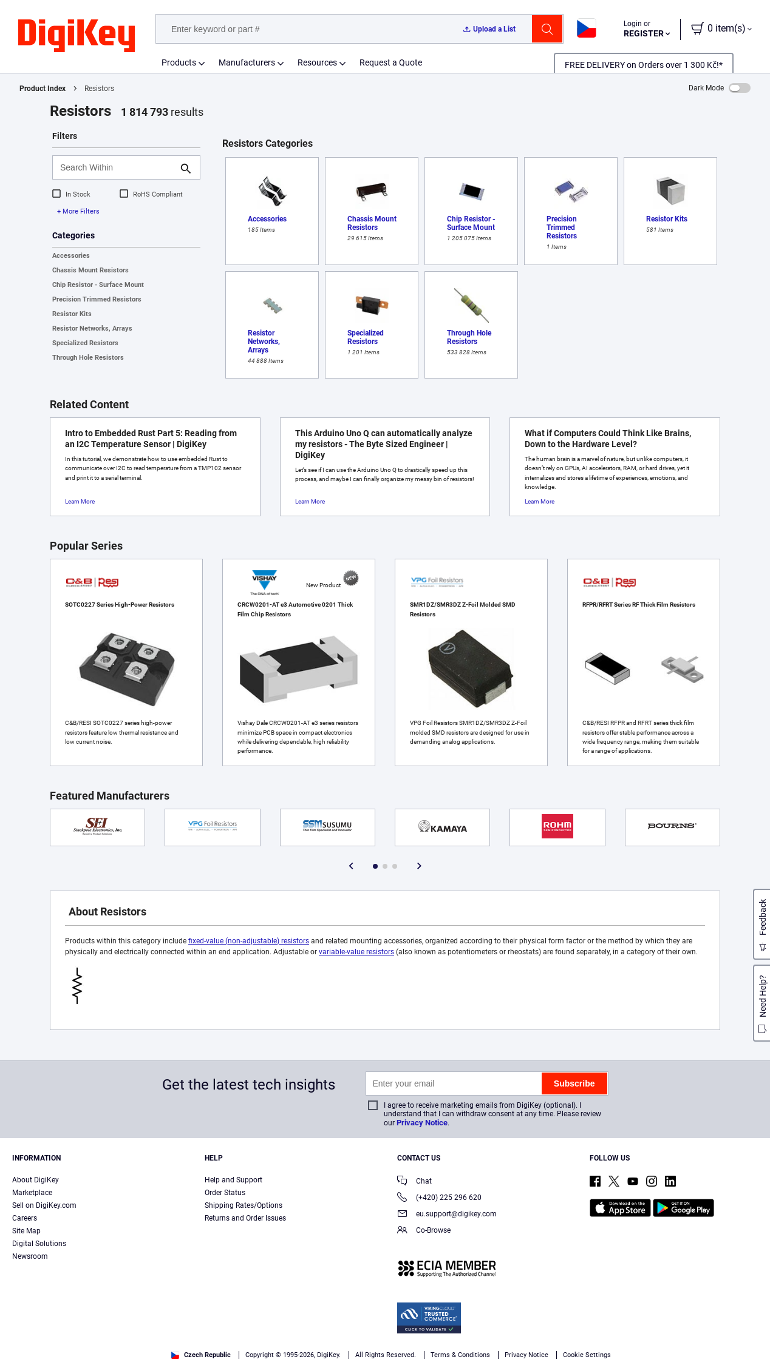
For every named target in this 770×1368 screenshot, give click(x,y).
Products (179, 62)
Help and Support (233, 1180)
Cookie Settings (587, 1355)
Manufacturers (247, 62)
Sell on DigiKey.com (44, 1205)
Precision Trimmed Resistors (96, 299)
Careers (24, 1218)
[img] (76, 36)
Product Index (42, 88)
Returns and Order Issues (245, 1218)
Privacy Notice (422, 1122)
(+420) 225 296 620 (439, 1198)
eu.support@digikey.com (447, 1215)
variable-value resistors (356, 952)
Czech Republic (201, 1355)
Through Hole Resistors (88, 357)
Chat (414, 1182)
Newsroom (30, 1256)
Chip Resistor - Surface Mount (98, 284)
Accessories (71, 255)
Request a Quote (390, 62)
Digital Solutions (39, 1243)
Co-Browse (424, 1231)
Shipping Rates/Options (243, 1205)
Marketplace (32, 1192)
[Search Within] (116, 167)
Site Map (26, 1231)
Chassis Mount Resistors (90, 270)
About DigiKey (35, 1180)
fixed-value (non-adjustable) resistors (248, 941)
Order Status (225, 1192)
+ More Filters (78, 211)
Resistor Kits (72, 314)
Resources (317, 62)
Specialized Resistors (85, 343)
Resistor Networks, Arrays (92, 328)
